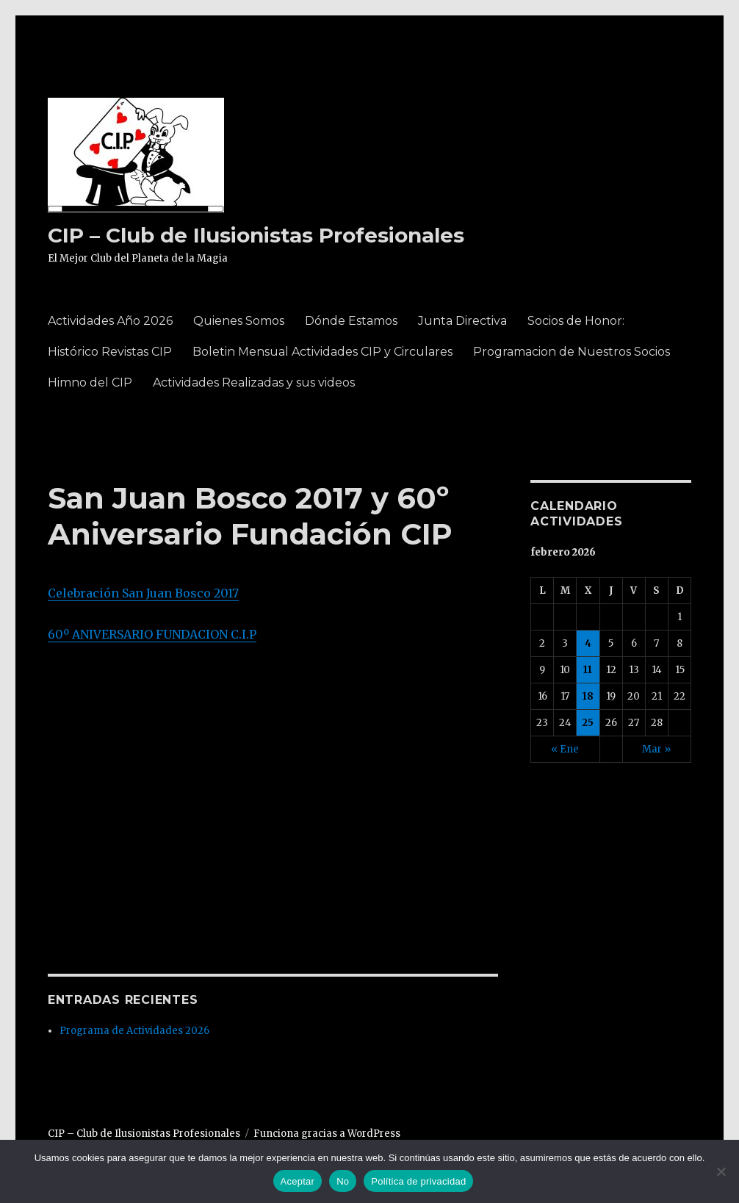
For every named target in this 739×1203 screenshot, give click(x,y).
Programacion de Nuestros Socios (571, 352)
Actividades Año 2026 (110, 321)
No (342, 1181)
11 (587, 670)
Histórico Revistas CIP (110, 352)
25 (588, 723)
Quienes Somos (238, 321)
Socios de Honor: (575, 321)
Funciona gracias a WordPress (326, 1133)
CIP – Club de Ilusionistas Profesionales (256, 235)
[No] (720, 1171)
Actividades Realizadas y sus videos (254, 382)
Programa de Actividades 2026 (134, 1030)
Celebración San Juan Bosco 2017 (143, 593)
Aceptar (298, 1181)
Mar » (656, 749)
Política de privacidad (418, 1181)
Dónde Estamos (351, 321)
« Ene (565, 749)
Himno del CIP (90, 382)
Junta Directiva (462, 321)
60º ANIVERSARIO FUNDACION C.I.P (152, 634)
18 (588, 696)
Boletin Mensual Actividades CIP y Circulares (322, 352)
